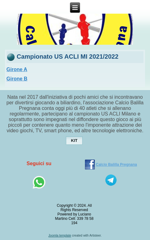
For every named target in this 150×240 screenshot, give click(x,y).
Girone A (17, 69)
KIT (74, 140)
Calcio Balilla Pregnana (116, 164)
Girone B (17, 78)
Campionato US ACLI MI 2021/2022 (67, 56)
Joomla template (59, 235)
